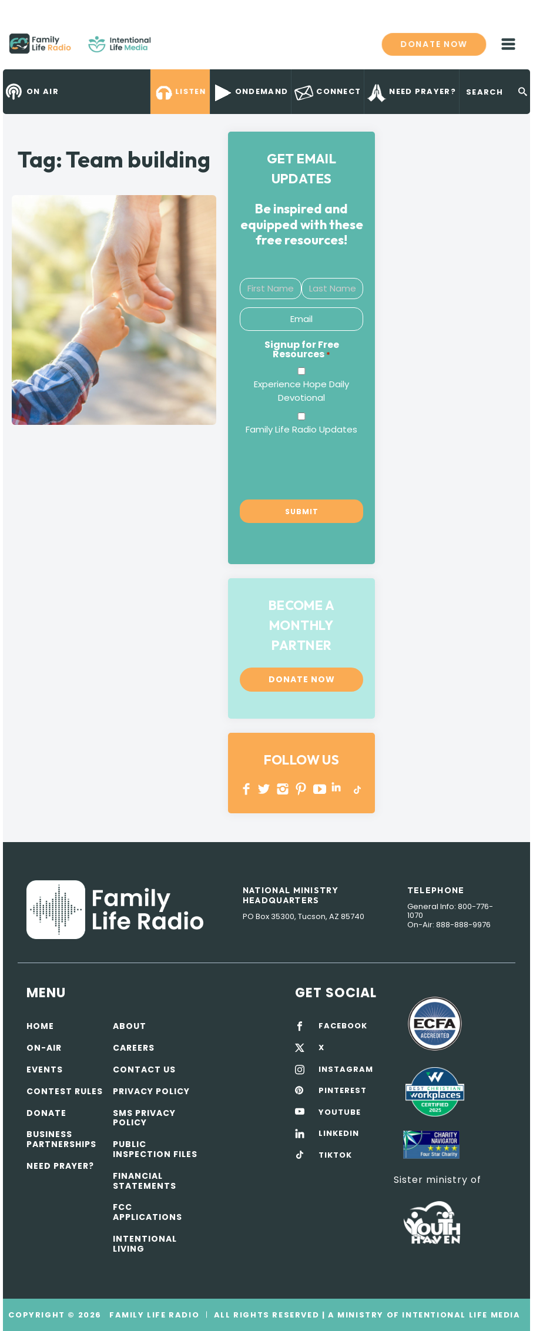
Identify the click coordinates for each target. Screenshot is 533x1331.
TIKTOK (335, 1155)
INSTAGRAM (283, 789)
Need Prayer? (60, 1166)
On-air (44, 1048)
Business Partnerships (61, 1139)
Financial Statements (144, 1181)
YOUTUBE (320, 789)
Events (44, 1069)
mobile (508, 44)
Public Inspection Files (155, 1149)
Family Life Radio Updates (301, 429)
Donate (46, 1113)
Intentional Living (145, 1244)
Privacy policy (151, 1091)
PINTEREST (301, 789)
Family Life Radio (168, 48)
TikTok (356, 789)
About (129, 1026)
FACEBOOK (343, 1026)
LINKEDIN (338, 789)
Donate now (434, 43)
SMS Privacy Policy (144, 1118)
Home (40, 1026)
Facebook (246, 789)
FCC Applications (147, 1212)
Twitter (264, 789)
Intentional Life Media (460, 1314)
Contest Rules (64, 1091)
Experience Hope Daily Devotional (301, 391)
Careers (134, 1048)
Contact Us (144, 1069)
